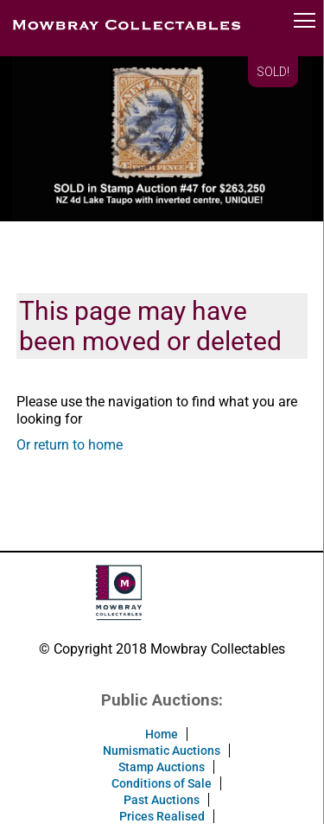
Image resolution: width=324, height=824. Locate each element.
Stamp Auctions (161, 767)
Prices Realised (162, 816)
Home (161, 734)
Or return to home (69, 445)
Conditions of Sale (161, 783)
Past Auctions (162, 800)
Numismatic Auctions (161, 750)
